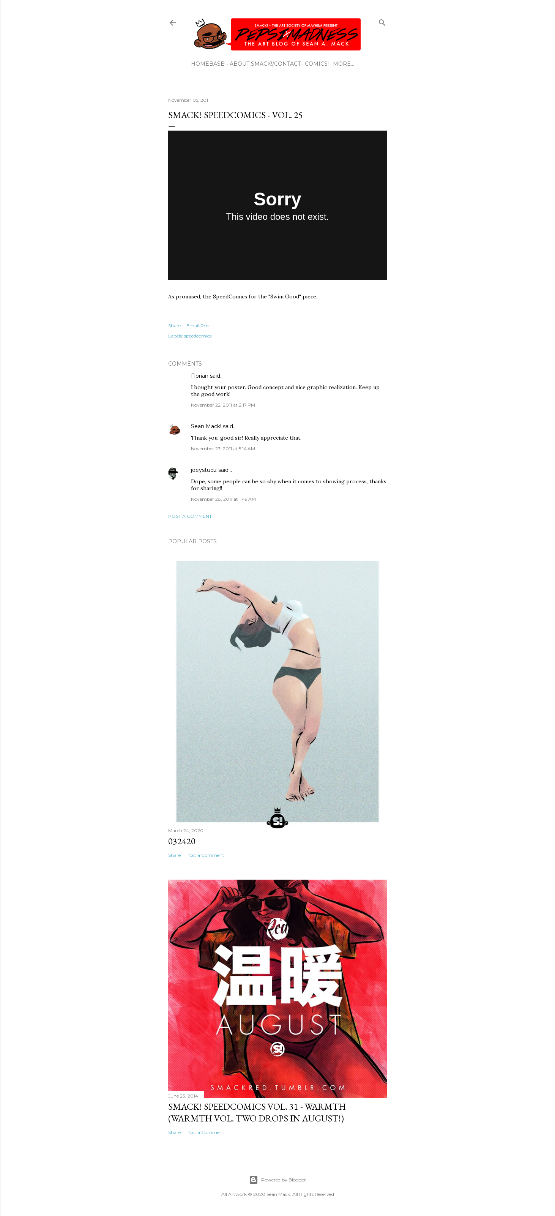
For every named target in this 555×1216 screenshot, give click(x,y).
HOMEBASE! (208, 63)
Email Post (198, 325)
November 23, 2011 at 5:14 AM (223, 448)
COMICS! (317, 63)
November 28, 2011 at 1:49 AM (223, 499)
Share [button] (174, 325)
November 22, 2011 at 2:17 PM (223, 405)
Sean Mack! (206, 426)
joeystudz (204, 470)
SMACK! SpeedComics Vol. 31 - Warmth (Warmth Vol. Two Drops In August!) (257, 1112)
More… (343, 63)
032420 (182, 841)
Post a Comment (190, 516)
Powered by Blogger (277, 1179)
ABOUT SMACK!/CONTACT (265, 63)
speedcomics (197, 336)
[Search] (382, 21)
